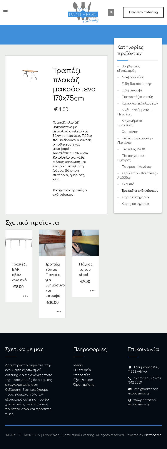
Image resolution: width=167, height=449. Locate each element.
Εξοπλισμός (83, 380)
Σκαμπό (128, 184)
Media (78, 365)
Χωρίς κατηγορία (135, 197)
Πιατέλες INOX (133, 149)
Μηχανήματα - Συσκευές (130, 123)
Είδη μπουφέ (132, 90)
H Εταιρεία (82, 370)
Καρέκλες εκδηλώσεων (140, 103)
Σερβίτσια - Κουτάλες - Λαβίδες (137, 175)
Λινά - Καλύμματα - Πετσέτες (134, 112)
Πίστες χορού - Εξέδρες (131, 158)
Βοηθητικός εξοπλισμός (128, 68)
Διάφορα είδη (133, 77)
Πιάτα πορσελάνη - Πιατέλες (135, 140)
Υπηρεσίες (81, 375)
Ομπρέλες (130, 132)
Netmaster (152, 435)
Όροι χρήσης (83, 384)
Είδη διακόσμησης (137, 84)
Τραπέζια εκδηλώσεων (140, 190)
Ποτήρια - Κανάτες (137, 166)
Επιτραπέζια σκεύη (137, 97)
